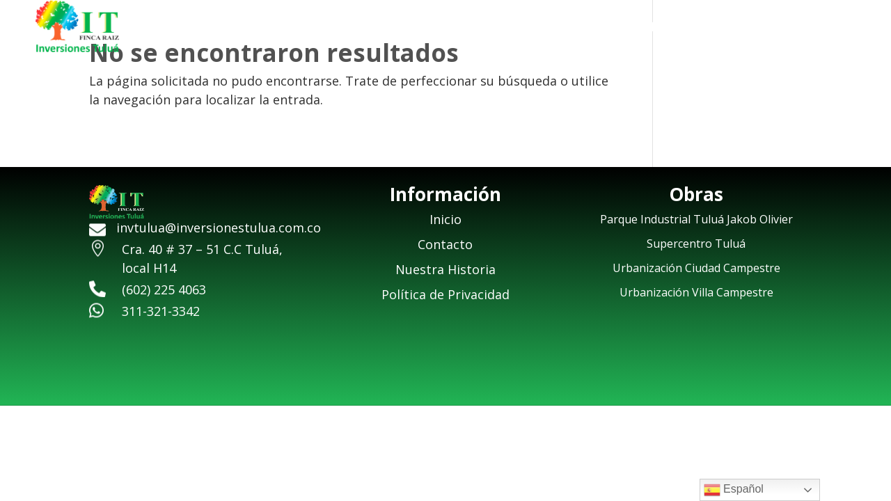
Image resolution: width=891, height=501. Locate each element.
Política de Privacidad (445, 294)
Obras (783, 28)
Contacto (860, 28)
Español (734, 490)
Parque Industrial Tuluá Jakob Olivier (696, 219)
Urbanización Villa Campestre (696, 292)
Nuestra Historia (697, 28)
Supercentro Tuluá (696, 243)
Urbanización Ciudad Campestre (696, 268)
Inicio (612, 28)
